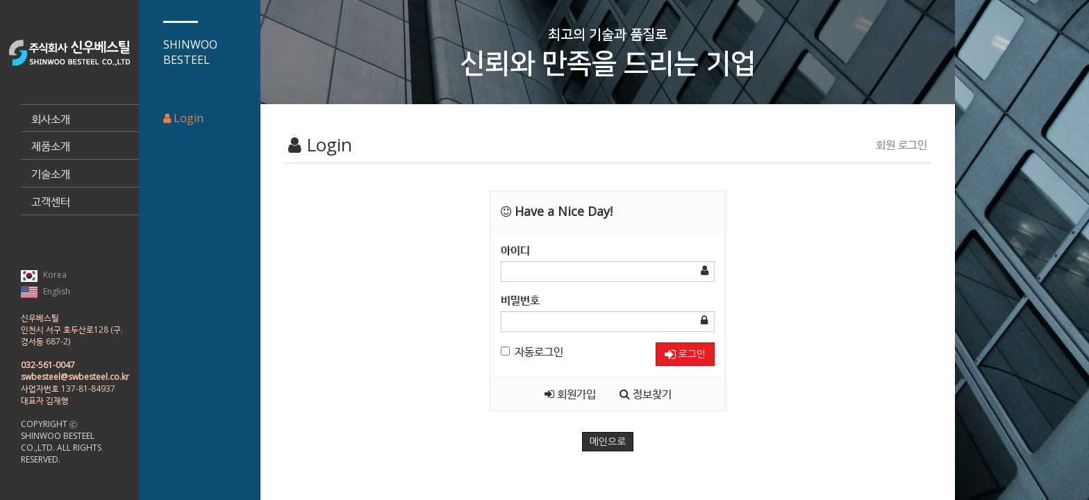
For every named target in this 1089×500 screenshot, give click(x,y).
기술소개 (50, 173)
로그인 (685, 354)
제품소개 (50, 145)
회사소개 (50, 118)
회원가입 (570, 393)
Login (183, 118)
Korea (44, 275)
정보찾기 (646, 393)
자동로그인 (532, 351)
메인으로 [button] (608, 442)
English (45, 291)
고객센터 (50, 201)
